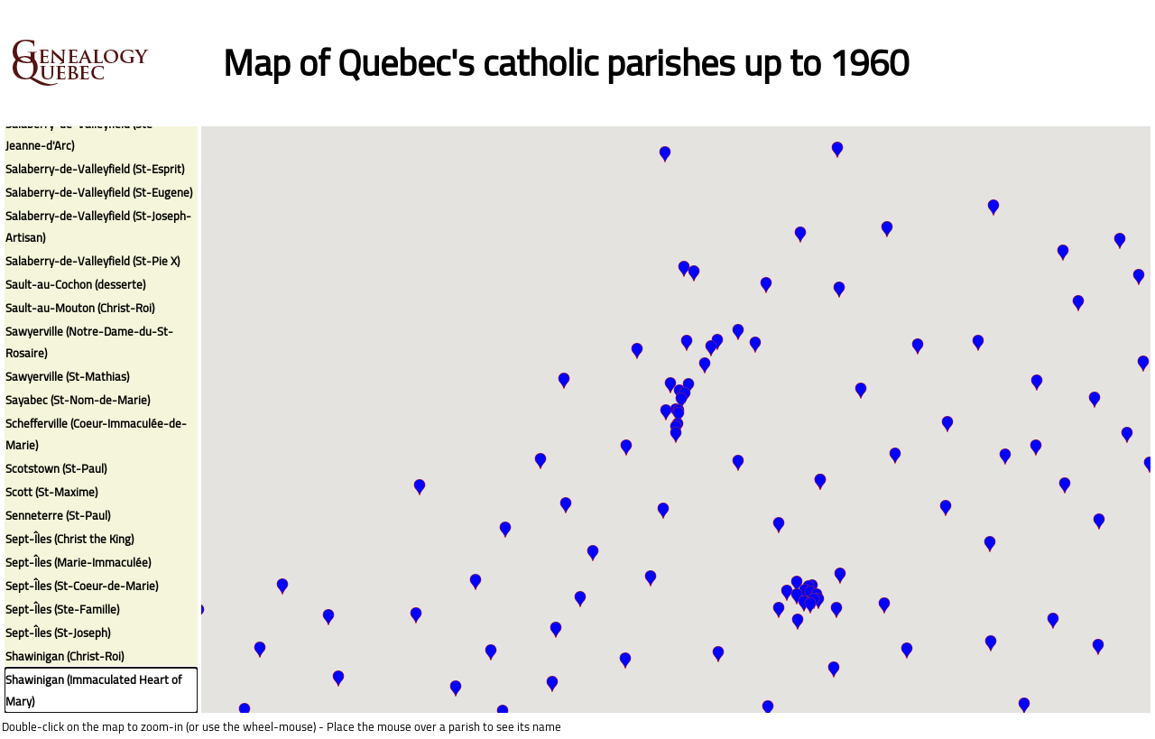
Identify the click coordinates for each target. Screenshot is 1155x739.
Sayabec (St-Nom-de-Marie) (77, 400)
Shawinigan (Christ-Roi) (64, 656)
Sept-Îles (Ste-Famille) (62, 609)
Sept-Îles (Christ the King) (69, 539)
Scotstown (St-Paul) (55, 468)
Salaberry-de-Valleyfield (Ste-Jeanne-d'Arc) (81, 134)
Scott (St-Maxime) (51, 492)
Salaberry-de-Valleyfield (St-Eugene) (98, 192)
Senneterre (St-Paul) (57, 515)
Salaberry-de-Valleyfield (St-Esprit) (94, 169)
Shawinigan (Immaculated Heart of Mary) (93, 690)
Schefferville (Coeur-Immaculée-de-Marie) (96, 434)
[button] (666, 412)
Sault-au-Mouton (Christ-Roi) (79, 308)
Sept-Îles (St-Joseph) (57, 632)
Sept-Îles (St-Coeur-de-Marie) (81, 585)
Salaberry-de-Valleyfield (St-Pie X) (92, 261)
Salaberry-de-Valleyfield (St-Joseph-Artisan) (98, 226)
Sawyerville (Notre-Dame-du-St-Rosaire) (89, 342)
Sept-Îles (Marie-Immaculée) (78, 562)
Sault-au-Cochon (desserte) (75, 284)
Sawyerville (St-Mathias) (67, 376)
